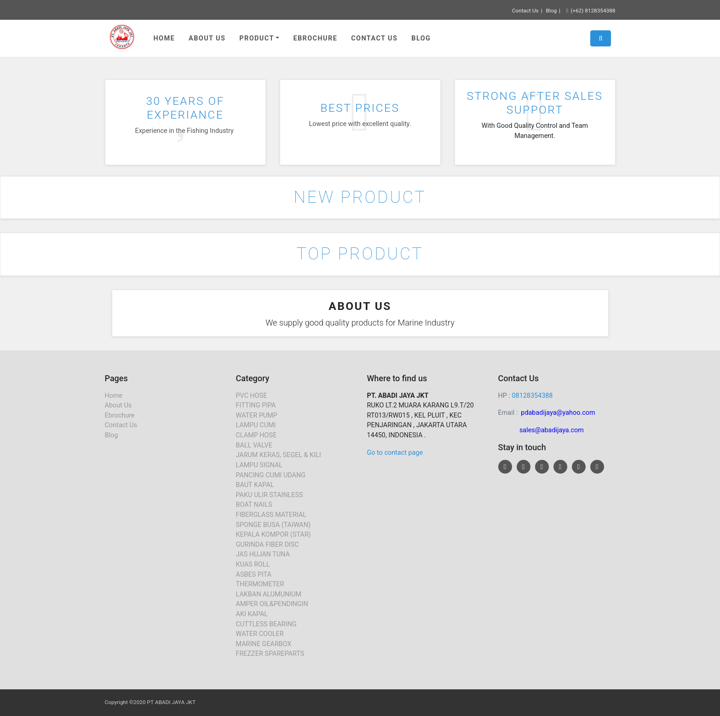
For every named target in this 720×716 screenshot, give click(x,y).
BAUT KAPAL (255, 485)
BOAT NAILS (254, 505)
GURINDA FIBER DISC (267, 545)
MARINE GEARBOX (264, 644)
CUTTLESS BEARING (266, 624)
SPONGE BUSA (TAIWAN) (273, 525)
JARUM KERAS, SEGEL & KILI (278, 455)
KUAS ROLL (253, 564)
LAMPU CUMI (256, 425)
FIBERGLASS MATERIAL (271, 515)
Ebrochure (315, 38)
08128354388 (532, 396)
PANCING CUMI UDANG (271, 475)
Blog (551, 10)
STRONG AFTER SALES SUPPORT (535, 102)
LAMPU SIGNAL (259, 465)
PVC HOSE (251, 396)
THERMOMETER (260, 584)
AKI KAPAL (252, 614)
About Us (207, 38)
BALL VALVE (254, 445)
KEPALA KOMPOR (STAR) (273, 534)
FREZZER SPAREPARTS (270, 654)
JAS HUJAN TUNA (263, 554)
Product (256, 38)
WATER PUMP (256, 415)
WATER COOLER (260, 634)
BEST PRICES (360, 108)
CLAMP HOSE (256, 435)
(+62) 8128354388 (591, 10)
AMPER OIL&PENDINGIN (272, 604)
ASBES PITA (253, 575)
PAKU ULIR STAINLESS (269, 495)
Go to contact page (395, 453)
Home (164, 38)
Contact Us (525, 10)
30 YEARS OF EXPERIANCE (185, 107)
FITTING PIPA (256, 405)
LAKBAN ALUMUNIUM (269, 594)
